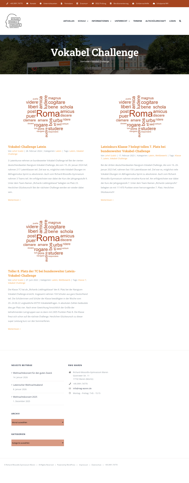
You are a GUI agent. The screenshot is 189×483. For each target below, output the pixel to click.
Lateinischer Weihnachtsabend (28, 384)
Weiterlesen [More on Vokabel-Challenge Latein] (13, 200)
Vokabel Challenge (118, 158)
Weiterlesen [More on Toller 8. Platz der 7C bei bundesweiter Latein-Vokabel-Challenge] (13, 329)
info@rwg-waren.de (82, 388)
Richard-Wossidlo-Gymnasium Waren (20, 465)
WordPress (71, 465)
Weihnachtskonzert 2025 (25, 396)
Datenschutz (96, 465)
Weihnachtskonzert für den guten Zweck (32, 372)
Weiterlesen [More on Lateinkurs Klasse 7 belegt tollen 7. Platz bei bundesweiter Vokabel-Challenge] (106, 200)
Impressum (83, 465)
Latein (58, 151)
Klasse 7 (82, 280)
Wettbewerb (161, 155)
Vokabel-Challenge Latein (27, 147)
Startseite (84, 61)
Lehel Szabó (17, 151)
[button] (180, 21)
